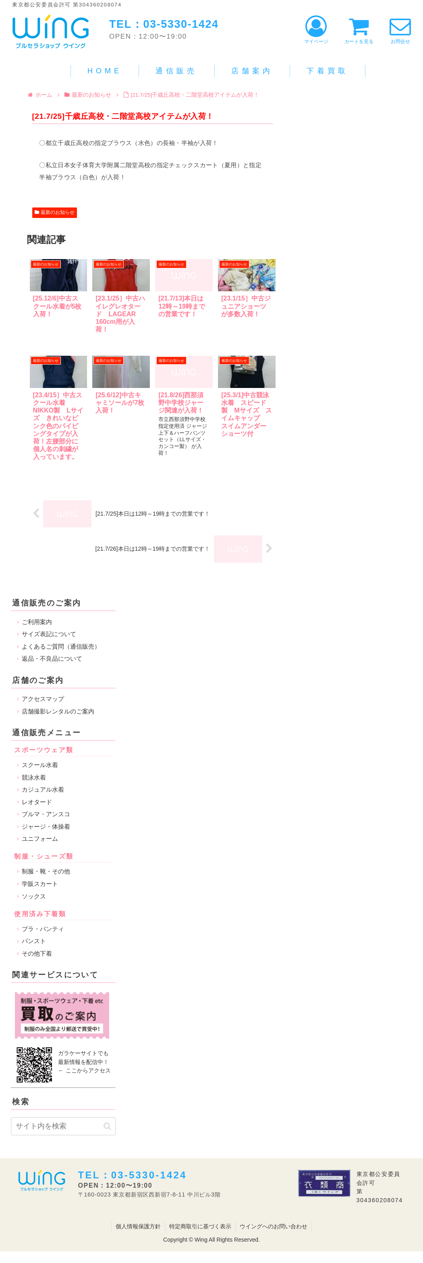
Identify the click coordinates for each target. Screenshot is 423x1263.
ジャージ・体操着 (46, 826)
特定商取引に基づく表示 (200, 1226)
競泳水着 (34, 777)
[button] (107, 1126)
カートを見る (358, 30)
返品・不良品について (52, 658)
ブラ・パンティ (43, 928)
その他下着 (37, 953)
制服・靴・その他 (46, 871)
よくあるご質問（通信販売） (61, 646)
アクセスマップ (43, 698)
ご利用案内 (37, 621)
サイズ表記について (49, 633)
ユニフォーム (40, 838)
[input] (63, 1126)
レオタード (37, 801)
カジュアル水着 (43, 789)
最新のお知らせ (55, 212)
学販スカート (40, 883)
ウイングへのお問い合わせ (273, 1226)
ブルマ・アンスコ (46, 814)
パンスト (34, 940)
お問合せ (400, 30)
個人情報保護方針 (138, 1226)
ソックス (34, 896)
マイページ (316, 30)
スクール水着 (40, 764)
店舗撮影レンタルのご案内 (58, 711)
